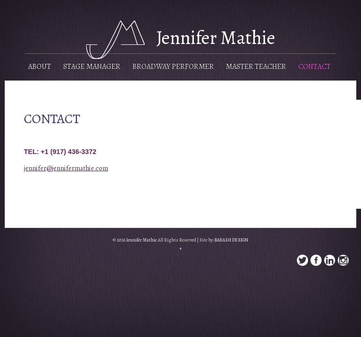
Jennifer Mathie (215, 38)
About (39, 66)
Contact (314, 66)
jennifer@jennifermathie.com (66, 168)
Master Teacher (256, 66)
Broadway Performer (173, 66)
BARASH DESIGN (231, 240)
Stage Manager (91, 66)
